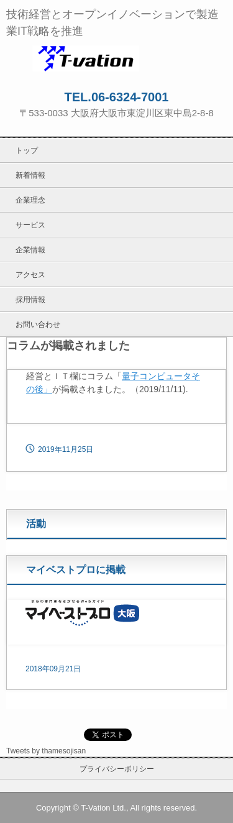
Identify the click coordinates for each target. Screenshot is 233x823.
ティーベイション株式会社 (116, 58)
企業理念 (30, 200)
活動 (36, 523)
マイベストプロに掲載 (76, 569)
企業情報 (30, 250)
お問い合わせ (38, 324)
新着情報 (30, 175)
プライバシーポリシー (117, 769)
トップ (27, 150)
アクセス (30, 274)
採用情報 (30, 299)
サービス (30, 225)
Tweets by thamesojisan (46, 751)
